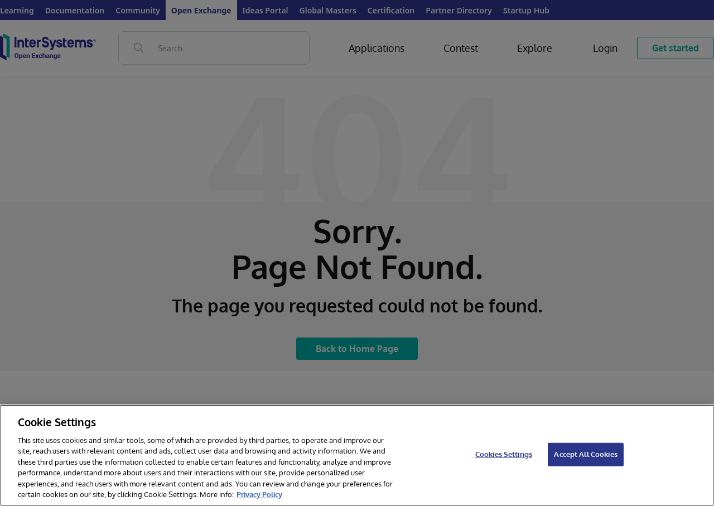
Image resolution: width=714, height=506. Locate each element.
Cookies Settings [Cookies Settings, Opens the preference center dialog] (503, 454)
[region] (357, 455)
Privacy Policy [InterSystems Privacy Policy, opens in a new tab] (259, 494)
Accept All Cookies (585, 454)
